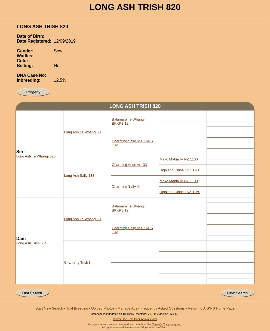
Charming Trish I (77, 262)
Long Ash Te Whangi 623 (36, 156)
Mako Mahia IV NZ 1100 (178, 159)
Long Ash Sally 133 (79, 176)
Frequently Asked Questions (162, 308)
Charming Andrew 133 (129, 165)
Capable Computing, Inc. (167, 324)
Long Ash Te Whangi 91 (82, 132)
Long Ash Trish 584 (31, 243)
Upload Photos (102, 308)
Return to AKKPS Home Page (211, 308)
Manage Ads (127, 308)
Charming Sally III (126, 186)
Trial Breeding (77, 308)
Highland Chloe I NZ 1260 (179, 170)
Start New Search (49, 308)
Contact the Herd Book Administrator (135, 319)
